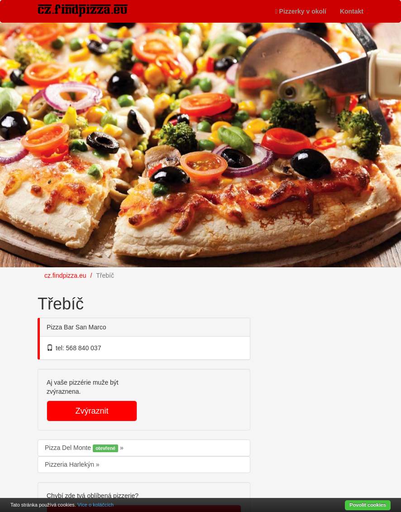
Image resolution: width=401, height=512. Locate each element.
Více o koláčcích (95, 504)
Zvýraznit (91, 410)
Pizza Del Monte (82, 448)
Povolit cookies (367, 504)
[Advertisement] (332, 342)
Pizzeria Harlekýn (70, 464)
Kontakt (351, 11)
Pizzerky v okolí (300, 11)
